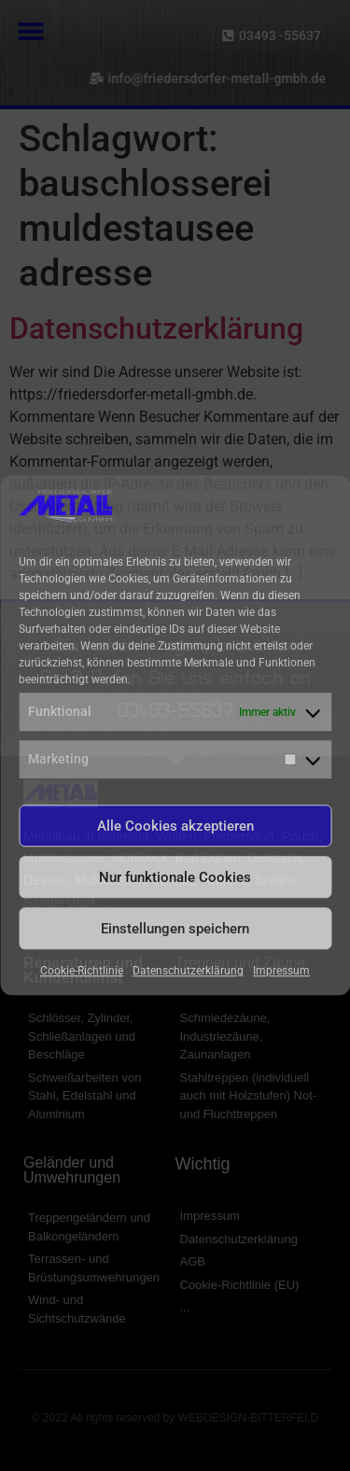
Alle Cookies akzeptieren (175, 826)
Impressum (281, 971)
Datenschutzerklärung (188, 971)
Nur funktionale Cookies (175, 877)
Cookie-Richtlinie (81, 971)
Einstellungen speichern (175, 928)
